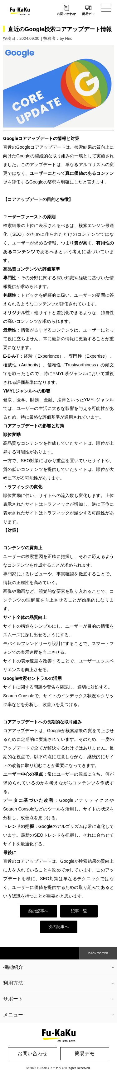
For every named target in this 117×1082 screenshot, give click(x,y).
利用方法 (13, 983)
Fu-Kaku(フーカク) (50, 1068)
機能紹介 (13, 967)
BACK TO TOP (98, 953)
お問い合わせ (66, 14)
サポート (13, 998)
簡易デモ (88, 14)
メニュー (13, 1014)
